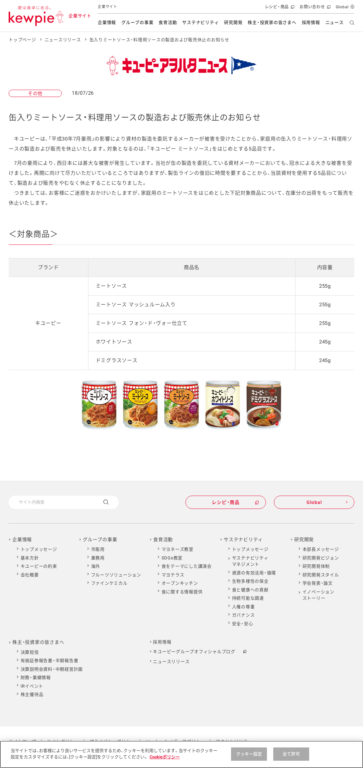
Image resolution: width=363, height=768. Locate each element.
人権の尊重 (243, 606)
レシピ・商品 (279, 8)
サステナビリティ (200, 22)
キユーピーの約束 (39, 566)
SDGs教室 (172, 557)
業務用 (98, 557)
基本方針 (30, 557)
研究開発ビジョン (320, 557)
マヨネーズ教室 (177, 549)
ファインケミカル (109, 583)
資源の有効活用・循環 (254, 572)
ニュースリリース (63, 39)
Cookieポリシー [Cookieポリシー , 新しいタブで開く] (165, 756)
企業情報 (107, 22)
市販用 (98, 549)
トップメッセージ (39, 549)
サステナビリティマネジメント (250, 561)
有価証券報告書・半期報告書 (49, 660)
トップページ (22, 39)
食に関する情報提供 (182, 591)
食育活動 (168, 22)
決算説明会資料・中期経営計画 (52, 669)
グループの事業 (137, 22)
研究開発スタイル (320, 574)
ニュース (334, 22)
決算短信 (30, 652)
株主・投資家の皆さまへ (272, 22)
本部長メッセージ (320, 549)
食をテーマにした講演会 (187, 566)
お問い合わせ (314, 8)
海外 (95, 566)
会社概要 (30, 574)
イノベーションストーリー (318, 595)
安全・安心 (242, 623)
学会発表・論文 (317, 583)
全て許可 (291, 753)
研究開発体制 (316, 566)
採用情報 (311, 22)
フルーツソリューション (116, 574)
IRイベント (32, 686)
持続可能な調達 (248, 598)
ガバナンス (243, 615)
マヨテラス (173, 574)
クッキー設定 (249, 753)
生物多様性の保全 (250, 581)
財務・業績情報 (36, 677)
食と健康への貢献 (250, 589)
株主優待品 (32, 694)
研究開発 (233, 22)
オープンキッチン (180, 583)
